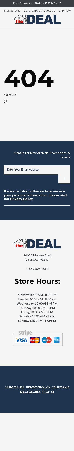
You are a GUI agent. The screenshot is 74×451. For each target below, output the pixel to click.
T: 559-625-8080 (37, 268)
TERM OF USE (14, 387)
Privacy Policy (21, 199)
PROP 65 (48, 391)
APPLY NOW (64, 10)
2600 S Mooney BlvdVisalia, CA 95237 (37, 257)
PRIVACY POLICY (38, 387)
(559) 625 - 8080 (11, 10)
